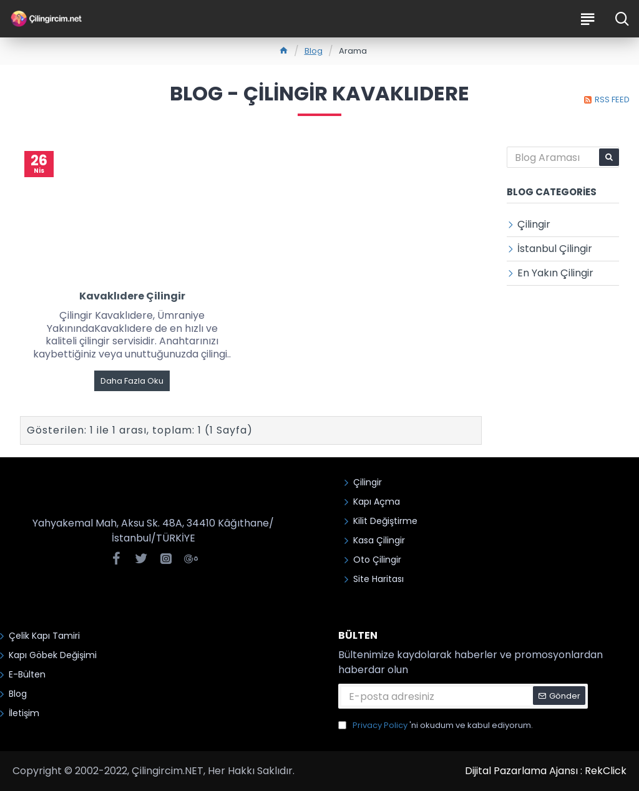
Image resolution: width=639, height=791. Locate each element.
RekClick (606, 771)
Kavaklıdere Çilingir (132, 296)
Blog (314, 51)
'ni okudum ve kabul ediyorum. (435, 725)
